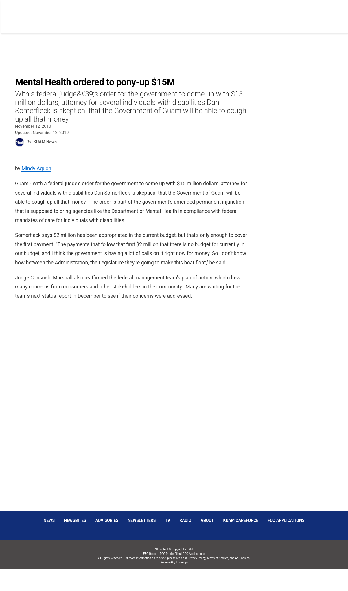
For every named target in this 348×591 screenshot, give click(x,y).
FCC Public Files (170, 553)
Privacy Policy (196, 558)
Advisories (106, 520)
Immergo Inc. (181, 580)
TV (167, 520)
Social (230, 13)
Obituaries (202, 13)
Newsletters (142, 520)
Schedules (308, 13)
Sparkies (255, 13)
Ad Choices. (243, 558)
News (175, 13)
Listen (281, 13)
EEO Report (150, 553)
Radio (185, 520)
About (207, 520)
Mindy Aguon (36, 168)
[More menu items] (331, 14)
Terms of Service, (218, 558)
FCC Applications (286, 520)
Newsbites (75, 520)
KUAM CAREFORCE (240, 520)
